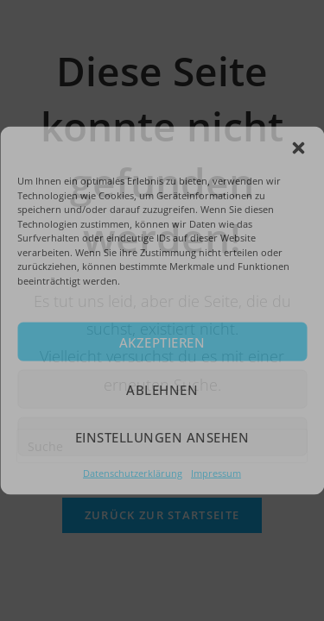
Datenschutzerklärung (132, 473)
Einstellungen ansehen (162, 436)
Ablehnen (162, 389)
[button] (298, 148)
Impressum (216, 473)
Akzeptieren (162, 341)
